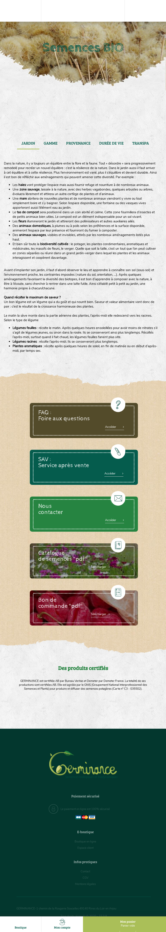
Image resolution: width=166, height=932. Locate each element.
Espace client (85, 848)
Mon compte (62, 924)
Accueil (74, 37)
